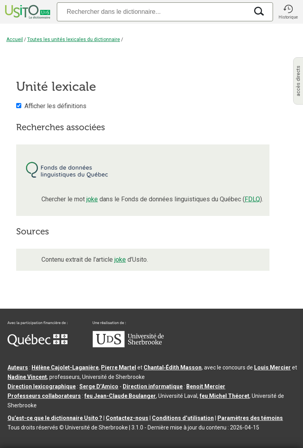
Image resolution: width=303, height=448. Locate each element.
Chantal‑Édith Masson (173, 367)
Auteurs (17, 367)
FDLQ (252, 199)
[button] (288, 12)
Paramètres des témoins (250, 418)
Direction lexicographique (41, 386)
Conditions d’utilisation (183, 418)
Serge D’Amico (98, 386)
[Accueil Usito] (27, 12)
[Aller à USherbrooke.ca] (128, 345)
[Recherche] (152, 12)
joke (92, 199)
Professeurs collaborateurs (44, 396)
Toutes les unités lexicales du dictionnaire (73, 39)
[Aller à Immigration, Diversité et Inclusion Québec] (37, 344)
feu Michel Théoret (224, 396)
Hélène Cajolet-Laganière (65, 367)
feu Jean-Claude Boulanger (120, 396)
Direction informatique (153, 386)
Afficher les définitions (55, 106)
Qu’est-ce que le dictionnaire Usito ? (54, 418)
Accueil (14, 39)
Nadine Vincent (27, 377)
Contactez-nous (127, 418)
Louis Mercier (272, 367)
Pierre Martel (118, 367)
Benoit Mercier (205, 386)
